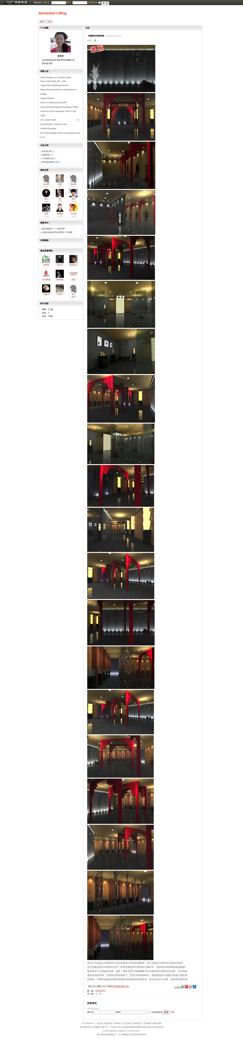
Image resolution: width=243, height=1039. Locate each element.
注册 (172, 1012)
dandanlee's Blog (52, 13)
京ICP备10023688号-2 (106, 1034)
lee (60, 199)
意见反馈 (127, 1023)
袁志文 (60, 265)
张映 (46, 213)
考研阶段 (46, 155)
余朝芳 (46, 184)
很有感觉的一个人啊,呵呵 (53, 229)
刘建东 (46, 294)
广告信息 (99, 1023)
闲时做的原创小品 (50, 162)
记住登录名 (157, 1012)
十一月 (98, 994)
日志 (50, 21)
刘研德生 (60, 279)
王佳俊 (73, 213)
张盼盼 (73, 184)
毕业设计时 (47, 151)
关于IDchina (87, 1023)
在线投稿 (108, 1023)
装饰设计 (73, 265)
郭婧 (60, 184)
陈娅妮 (60, 213)
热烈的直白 (100, 991)
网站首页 (38, 2)
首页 (42, 21)
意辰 (74, 279)
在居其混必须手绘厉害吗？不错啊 (57, 232)
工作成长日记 (48, 158)
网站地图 (157, 1023)
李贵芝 (60, 294)
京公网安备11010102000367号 (133, 1034)
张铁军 (46, 265)
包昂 (74, 199)
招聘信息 (137, 1023)
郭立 (46, 199)
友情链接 (147, 1023)
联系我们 (118, 1023)
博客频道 (16, 2)
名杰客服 (46, 279)
